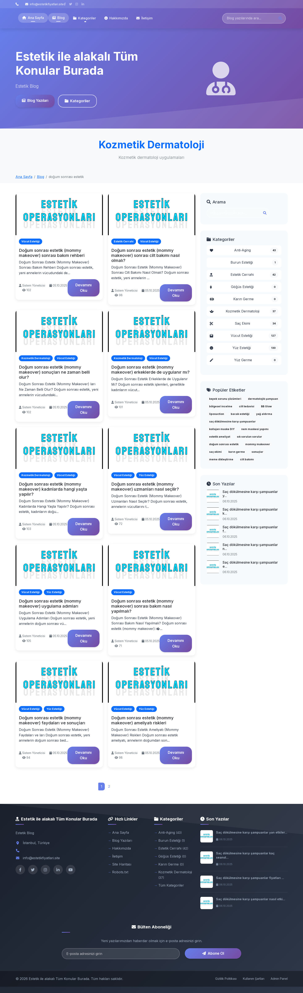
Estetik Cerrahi (244, 275)
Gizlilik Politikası (226, 978)
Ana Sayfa (33, 18)
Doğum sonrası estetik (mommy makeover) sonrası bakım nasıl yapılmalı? (142, 606)
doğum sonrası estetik (224, 444)
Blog (58, 18)
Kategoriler (77, 101)
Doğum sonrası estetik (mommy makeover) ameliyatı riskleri (142, 720)
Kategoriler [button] (84, 18)
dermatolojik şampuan (263, 398)
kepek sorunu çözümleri (225, 398)
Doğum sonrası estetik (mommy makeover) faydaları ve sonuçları (52, 720)
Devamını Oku (83, 288)
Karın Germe (244, 299)
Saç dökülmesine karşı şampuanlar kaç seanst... (245, 855)
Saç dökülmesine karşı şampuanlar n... (250, 547)
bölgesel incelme (220, 406)
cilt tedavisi (246, 406)
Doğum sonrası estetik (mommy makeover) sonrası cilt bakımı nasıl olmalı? (145, 255)
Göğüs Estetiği (244, 287)
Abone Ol (213, 953)
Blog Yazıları (35, 100)
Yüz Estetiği (244, 348)
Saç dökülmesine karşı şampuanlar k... (250, 511)
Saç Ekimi (244, 324)
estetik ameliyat (219, 436)
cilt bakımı (247, 459)
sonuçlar (257, 451)
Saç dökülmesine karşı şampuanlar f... (250, 529)
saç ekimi (215, 451)
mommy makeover (257, 444)
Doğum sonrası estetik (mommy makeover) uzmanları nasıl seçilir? (145, 487)
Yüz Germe (244, 360)
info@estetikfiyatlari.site (44, 4)
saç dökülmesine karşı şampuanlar (232, 421)
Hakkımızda (116, 18)
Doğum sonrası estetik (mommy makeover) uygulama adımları (50, 604)
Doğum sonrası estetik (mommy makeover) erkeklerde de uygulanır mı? (150, 370)
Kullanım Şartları (253, 978)
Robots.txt (120, 872)
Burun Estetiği (254, 263)
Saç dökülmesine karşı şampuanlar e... (250, 564)
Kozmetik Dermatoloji (244, 311)
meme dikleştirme (221, 459)
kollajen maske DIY (222, 429)
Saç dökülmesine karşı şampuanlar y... (250, 494)
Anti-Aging (244, 250)
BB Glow (266, 406)
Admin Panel (279, 978)
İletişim (144, 18)
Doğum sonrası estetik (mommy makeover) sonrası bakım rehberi (51, 253)
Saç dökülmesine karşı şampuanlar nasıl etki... (250, 899)
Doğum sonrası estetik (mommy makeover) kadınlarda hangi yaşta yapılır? (53, 489)
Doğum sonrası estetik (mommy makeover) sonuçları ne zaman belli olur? (54, 372)
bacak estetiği (240, 414)
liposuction (216, 414)
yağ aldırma (264, 414)
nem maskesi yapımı (255, 429)
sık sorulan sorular (249, 436)
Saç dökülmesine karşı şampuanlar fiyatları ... (250, 878)
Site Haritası (121, 864)
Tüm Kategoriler (171, 885)
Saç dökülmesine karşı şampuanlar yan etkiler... (251, 832)
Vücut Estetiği (244, 336)
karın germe (236, 451)
